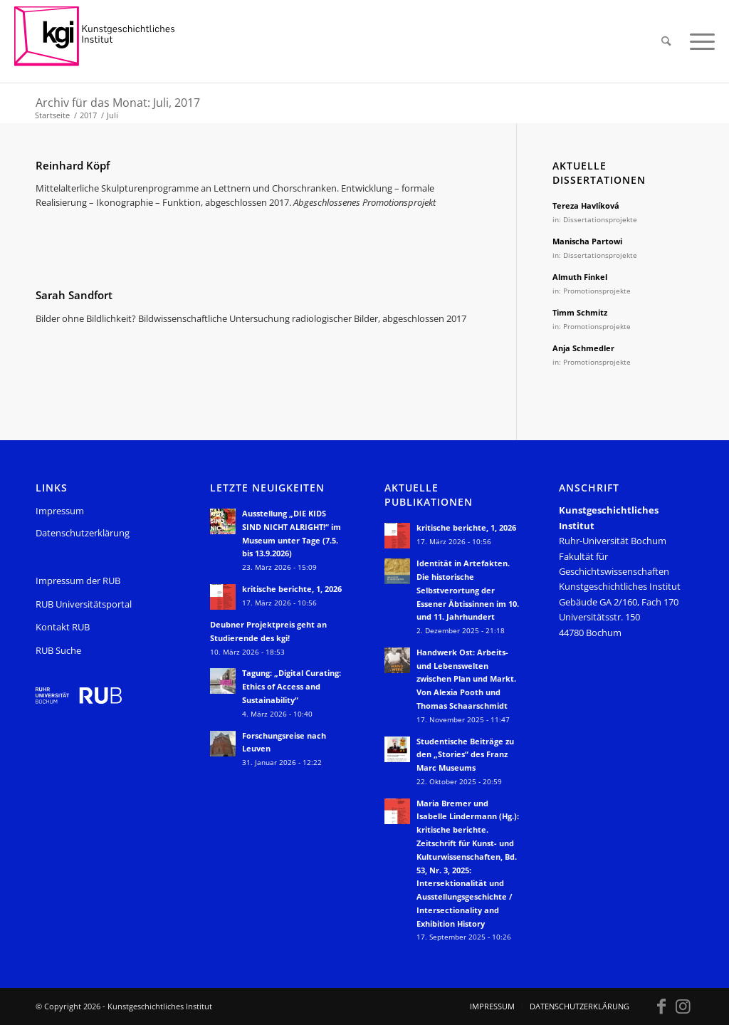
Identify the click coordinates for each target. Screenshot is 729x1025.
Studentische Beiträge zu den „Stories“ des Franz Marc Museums (465, 755)
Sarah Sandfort (74, 295)
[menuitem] (666, 41)
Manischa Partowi (587, 241)
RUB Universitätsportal (84, 604)
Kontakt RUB (63, 626)
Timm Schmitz (579, 312)
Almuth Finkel (579, 276)
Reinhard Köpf (73, 165)
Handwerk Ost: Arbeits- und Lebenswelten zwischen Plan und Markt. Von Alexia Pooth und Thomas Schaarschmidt (466, 679)
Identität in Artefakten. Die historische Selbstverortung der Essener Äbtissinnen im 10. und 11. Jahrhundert (467, 590)
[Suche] (666, 41)
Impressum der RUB (78, 580)
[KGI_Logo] (104, 41)
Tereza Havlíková (585, 205)
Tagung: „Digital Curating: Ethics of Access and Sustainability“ (291, 686)
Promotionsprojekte (597, 291)
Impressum (60, 510)
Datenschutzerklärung (83, 532)
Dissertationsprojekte (600, 219)
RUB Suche (58, 650)
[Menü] (698, 41)
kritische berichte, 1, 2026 (292, 588)
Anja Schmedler (583, 348)
